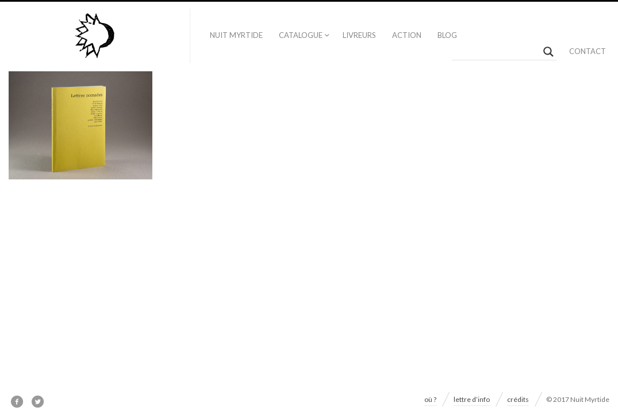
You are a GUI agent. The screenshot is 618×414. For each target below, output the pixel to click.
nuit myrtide (236, 35)
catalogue (301, 35)
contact (587, 51)
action (406, 35)
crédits (518, 399)
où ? (430, 399)
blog (447, 35)
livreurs (359, 35)
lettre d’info (472, 399)
